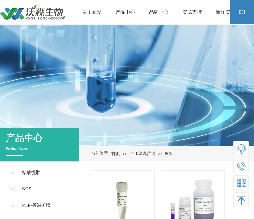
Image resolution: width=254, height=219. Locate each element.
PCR (169, 153)
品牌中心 (158, 12)
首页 (115, 153)
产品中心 (125, 12)
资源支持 (192, 12)
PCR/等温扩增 (142, 153)
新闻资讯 (225, 12)
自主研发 (92, 12)
